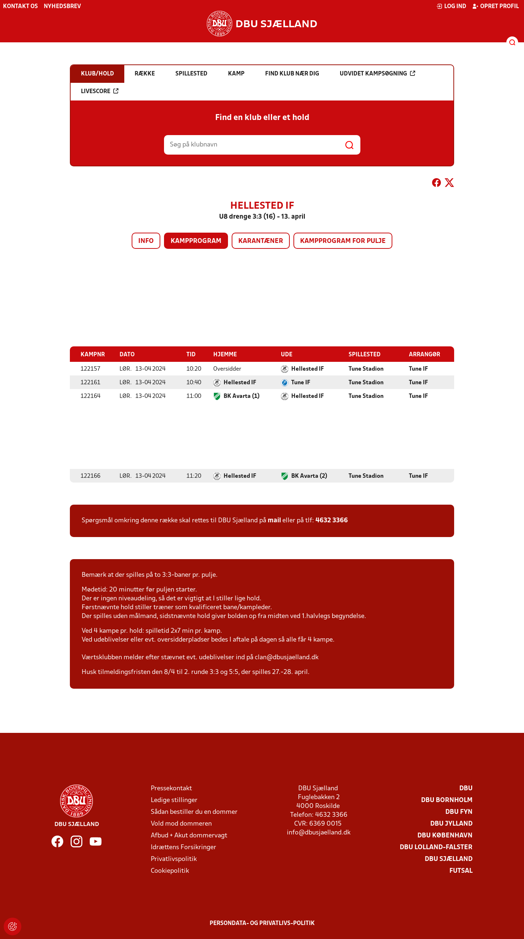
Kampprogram (196, 241)
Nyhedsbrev (62, 6)
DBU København (445, 835)
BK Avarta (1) (242, 396)
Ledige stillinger (174, 800)
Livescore (99, 91)
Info (146, 241)
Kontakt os (20, 6)
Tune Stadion (366, 368)
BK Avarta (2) (309, 476)
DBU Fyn (459, 812)
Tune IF (418, 368)
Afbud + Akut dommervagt (189, 835)
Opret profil (495, 6)
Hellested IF (307, 368)
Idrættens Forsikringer (183, 847)
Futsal (461, 871)
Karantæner (260, 241)
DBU (466, 788)
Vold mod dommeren (181, 823)
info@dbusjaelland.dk (318, 832)
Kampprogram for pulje (343, 241)
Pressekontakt (171, 788)
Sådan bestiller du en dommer (194, 812)
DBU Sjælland (449, 859)
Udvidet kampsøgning (377, 74)
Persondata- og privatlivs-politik (262, 923)
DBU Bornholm (447, 800)
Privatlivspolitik (174, 859)
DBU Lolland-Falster (436, 847)
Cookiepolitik (170, 871)
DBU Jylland (451, 823)
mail (274, 520)
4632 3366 (332, 520)
